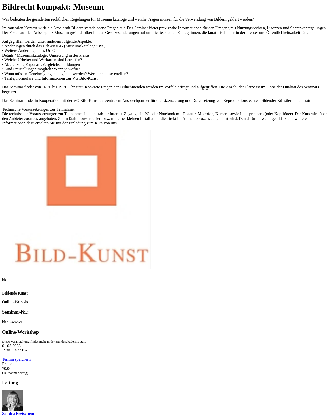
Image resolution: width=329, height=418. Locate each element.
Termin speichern (16, 359)
